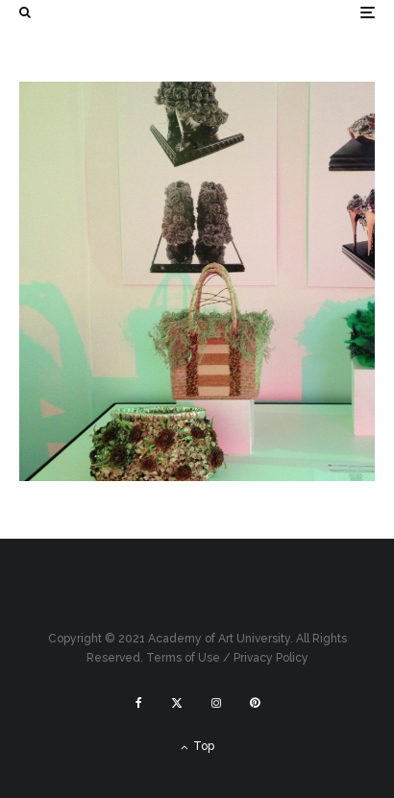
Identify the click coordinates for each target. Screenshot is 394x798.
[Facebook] (139, 703)
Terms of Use (183, 658)
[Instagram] (216, 703)
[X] (177, 703)
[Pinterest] (254, 703)
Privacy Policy (271, 658)
